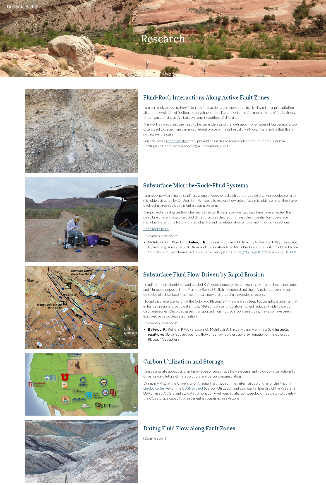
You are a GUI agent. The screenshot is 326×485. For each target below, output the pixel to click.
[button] (320, 6)
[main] (163, 38)
